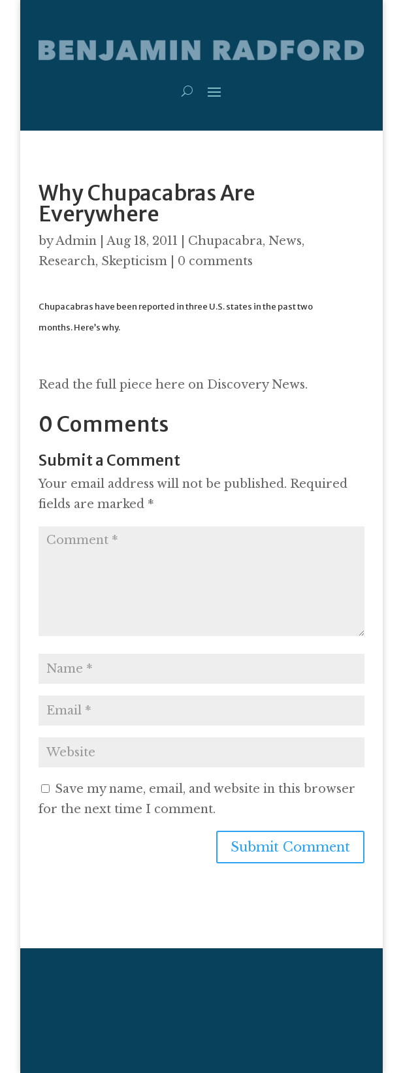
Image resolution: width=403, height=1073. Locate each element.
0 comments (215, 261)
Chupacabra (225, 241)
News (285, 241)
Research (67, 261)
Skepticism (134, 261)
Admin (76, 241)
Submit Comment (290, 847)
